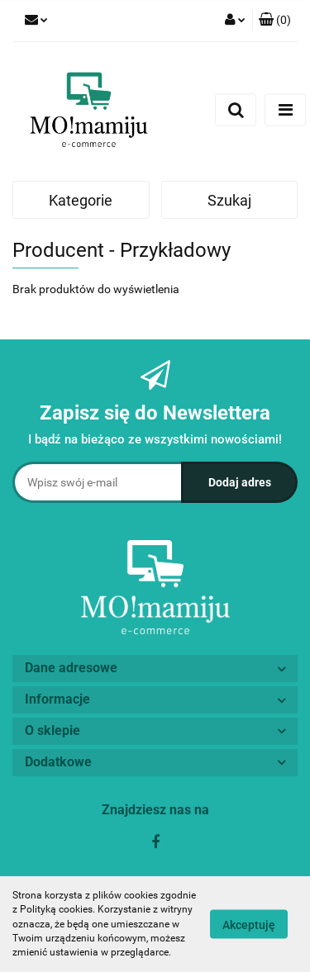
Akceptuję (248, 925)
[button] (275, 20)
